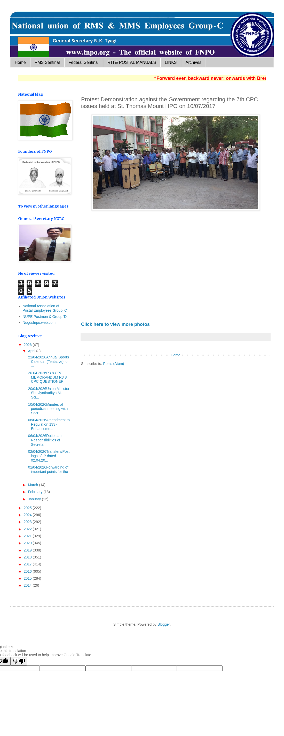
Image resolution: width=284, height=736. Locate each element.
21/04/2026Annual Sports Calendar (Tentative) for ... (48, 361)
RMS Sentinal (47, 62)
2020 (28, 543)
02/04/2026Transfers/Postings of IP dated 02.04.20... (48, 455)
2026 (28, 345)
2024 (28, 515)
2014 (28, 585)
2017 (28, 564)
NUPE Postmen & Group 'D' (45, 317)
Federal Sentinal (84, 62)
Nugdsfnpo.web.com (39, 322)
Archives (193, 62)
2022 (28, 529)
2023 (28, 522)
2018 (28, 557)
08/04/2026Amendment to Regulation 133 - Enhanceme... (48, 424)
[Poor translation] (19, 661)
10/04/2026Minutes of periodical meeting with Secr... (47, 408)
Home (20, 62)
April (32, 351)
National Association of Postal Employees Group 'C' (45, 308)
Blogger (163, 624)
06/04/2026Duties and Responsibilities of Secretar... (45, 440)
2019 (28, 550)
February (35, 492)
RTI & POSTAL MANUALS (131, 62)
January (35, 499)
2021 (28, 536)
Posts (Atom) (113, 364)
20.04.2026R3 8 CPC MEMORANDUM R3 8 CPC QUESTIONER (47, 377)
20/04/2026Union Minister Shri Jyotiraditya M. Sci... (48, 393)
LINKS (171, 62)
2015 (28, 578)
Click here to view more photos (115, 324)
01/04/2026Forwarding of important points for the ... (47, 471)
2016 (28, 571)
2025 (28, 508)
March (33, 485)
